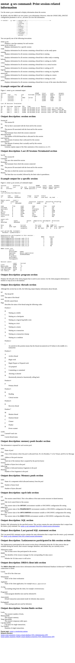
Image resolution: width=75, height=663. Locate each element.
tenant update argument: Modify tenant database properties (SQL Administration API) (27, 661)
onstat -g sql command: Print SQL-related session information (40, 551)
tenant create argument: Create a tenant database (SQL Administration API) (24, 659)
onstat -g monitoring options (19, 656)
